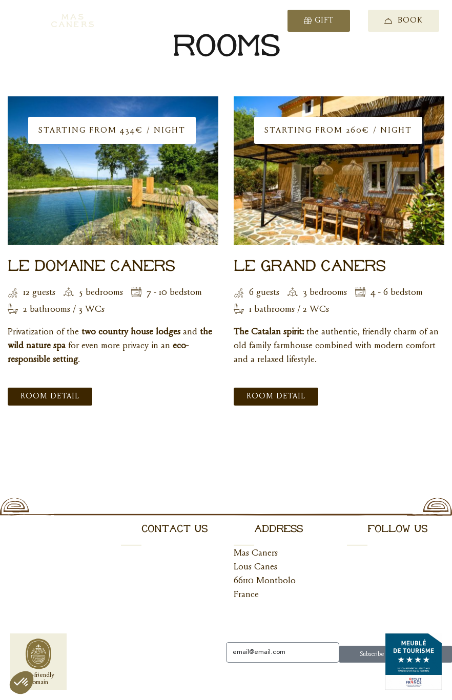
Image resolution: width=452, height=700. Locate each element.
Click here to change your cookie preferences (79, 678)
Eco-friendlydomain (38, 662)
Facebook (365, 553)
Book (403, 21)
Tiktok (359, 608)
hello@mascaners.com (162, 553)
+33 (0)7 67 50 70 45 (162, 581)
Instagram (365, 581)
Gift (319, 21)
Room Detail (49, 396)
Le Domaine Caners (91, 267)
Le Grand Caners (310, 267)
